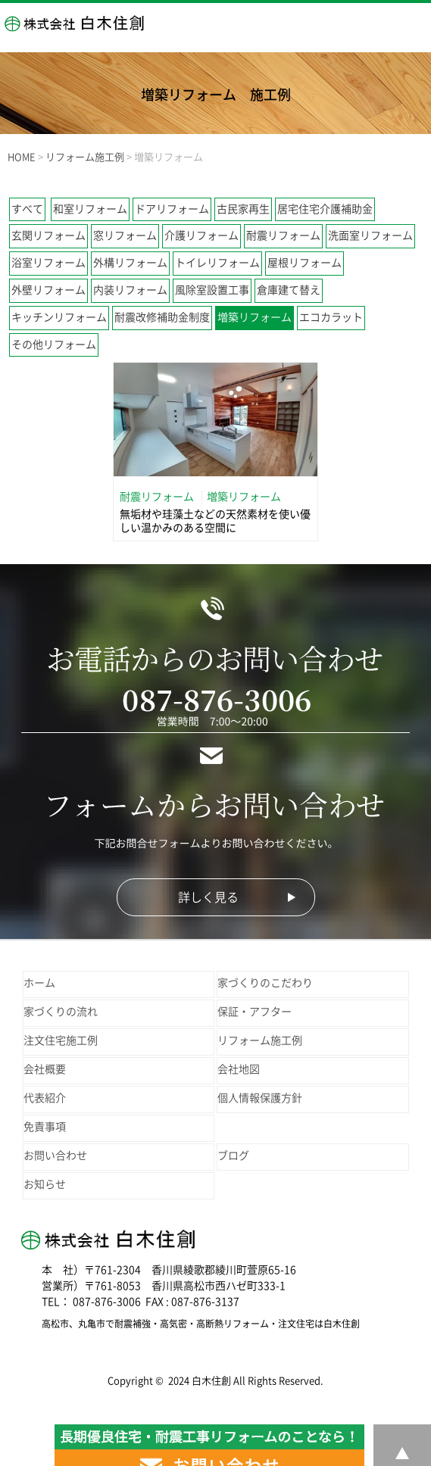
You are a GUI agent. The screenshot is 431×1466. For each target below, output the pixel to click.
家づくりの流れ (60, 1011)
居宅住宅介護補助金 (325, 209)
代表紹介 (44, 1098)
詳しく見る (208, 897)
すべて (27, 209)
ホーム (39, 983)
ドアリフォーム (172, 209)
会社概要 (44, 1069)
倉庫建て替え (288, 290)
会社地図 (238, 1069)
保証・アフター (254, 1011)
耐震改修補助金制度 (162, 317)
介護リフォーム (201, 235)
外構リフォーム (130, 262)
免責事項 (44, 1126)
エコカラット (331, 317)
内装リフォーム (130, 290)
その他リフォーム (53, 344)
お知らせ (44, 1184)
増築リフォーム (254, 317)
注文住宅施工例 (60, 1040)
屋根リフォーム (304, 262)
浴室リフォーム (48, 262)
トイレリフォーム (217, 262)
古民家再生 (243, 209)
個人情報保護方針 (259, 1098)
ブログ (233, 1155)
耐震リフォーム (283, 235)
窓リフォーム (125, 235)
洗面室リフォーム (370, 235)
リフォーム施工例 (259, 1040)
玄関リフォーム (48, 235)
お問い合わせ (55, 1155)
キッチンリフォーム (59, 317)
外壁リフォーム (48, 290)
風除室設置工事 (212, 290)
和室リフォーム (90, 209)
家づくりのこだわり (265, 983)
